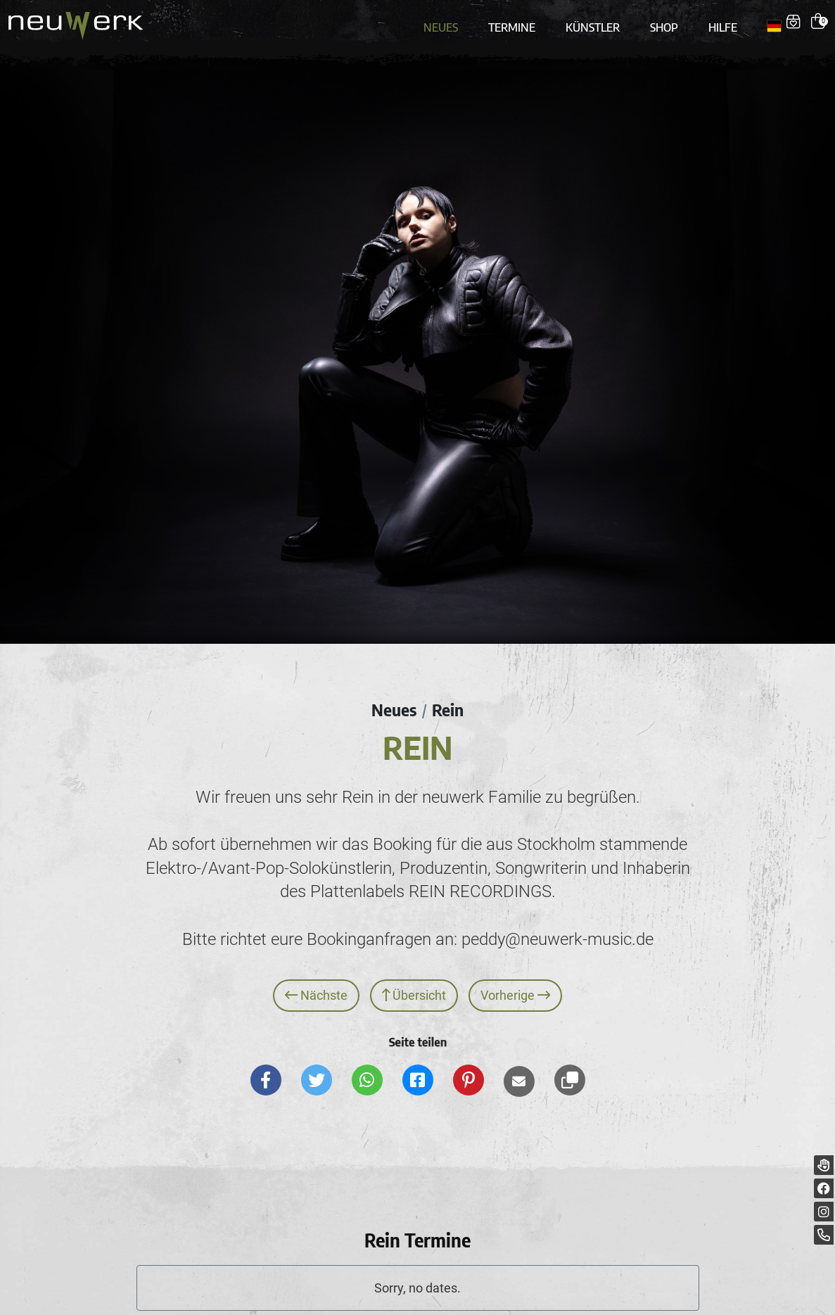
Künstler (592, 22)
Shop (661, 22)
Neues (446, 22)
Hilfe (717, 22)
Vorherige (516, 989)
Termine (514, 22)
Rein (448, 702)
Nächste (316, 989)
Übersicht (414, 989)
